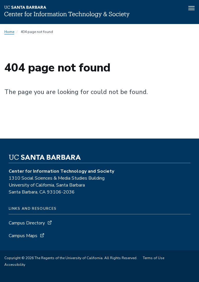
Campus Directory (27, 223)
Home (9, 32)
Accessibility (14, 264)
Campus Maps (23, 236)
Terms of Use (153, 258)
